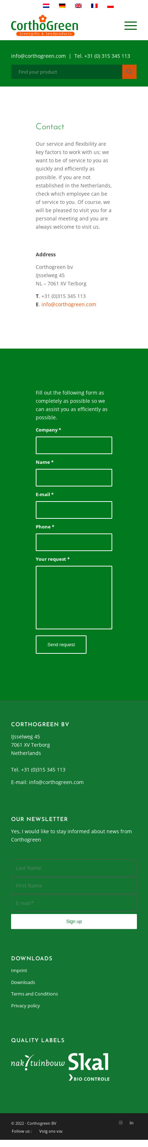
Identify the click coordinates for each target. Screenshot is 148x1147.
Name (45, 462)
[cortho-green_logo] (61, 25)
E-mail (45, 494)
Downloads (23, 982)
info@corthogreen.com (68, 304)
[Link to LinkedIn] (131, 1122)
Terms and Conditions (34, 993)
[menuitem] (127, 25)
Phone (45, 526)
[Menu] (127, 25)
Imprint (19, 970)
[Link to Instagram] (120, 1122)
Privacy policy (25, 1005)
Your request (53, 559)
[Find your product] (74, 72)
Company (48, 429)
